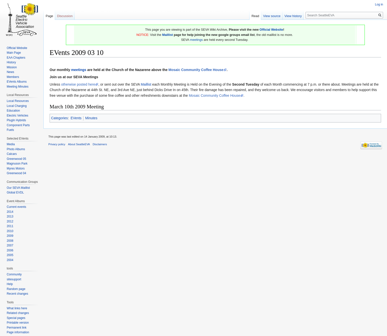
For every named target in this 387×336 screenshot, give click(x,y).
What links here (17, 308)
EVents (76, 118)
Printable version (18, 322)
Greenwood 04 (16, 173)
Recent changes (17, 293)
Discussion (65, 16)
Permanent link (16, 327)
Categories (59, 118)
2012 (10, 221)
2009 (10, 236)
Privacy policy (56, 144)
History (11, 62)
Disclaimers (100, 144)
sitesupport (14, 279)
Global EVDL (15, 192)
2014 (10, 212)
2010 (10, 231)
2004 (10, 260)
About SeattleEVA (79, 144)
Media (11, 144)
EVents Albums (17, 81)
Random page (16, 289)
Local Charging (17, 106)
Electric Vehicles (17, 115)
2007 (10, 245)
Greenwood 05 (16, 159)
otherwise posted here (78, 84)
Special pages (16, 318)
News (10, 72)
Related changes (18, 313)
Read (255, 16)
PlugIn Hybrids (16, 120)
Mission (12, 67)
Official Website (271, 29)
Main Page (14, 52)
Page (49, 16)
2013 (10, 216)
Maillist (167, 35)
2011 (10, 226)
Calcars (12, 154)
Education (13, 110)
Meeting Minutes (17, 86)
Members (13, 77)
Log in (379, 4)
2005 (10, 255)
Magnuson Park (17, 163)
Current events (16, 207)
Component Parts (18, 125)
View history (293, 16)
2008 (10, 240)
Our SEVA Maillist (18, 188)
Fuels (10, 130)
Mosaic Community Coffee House (196, 70)
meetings (196, 40)
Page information (18, 332)
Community (14, 274)
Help (10, 284)
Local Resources (18, 101)
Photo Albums (16, 149)
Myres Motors (16, 168)
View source (272, 16)
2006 (10, 250)
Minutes (91, 118)
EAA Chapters (16, 57)
